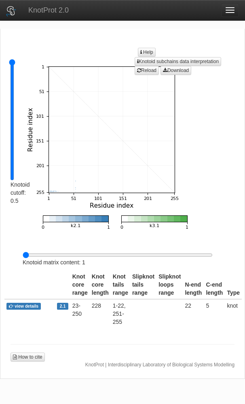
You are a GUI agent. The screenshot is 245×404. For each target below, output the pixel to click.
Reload (146, 70)
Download (176, 70)
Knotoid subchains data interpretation (178, 61)
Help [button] (146, 52)
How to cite (27, 357)
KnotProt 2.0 (48, 10)
